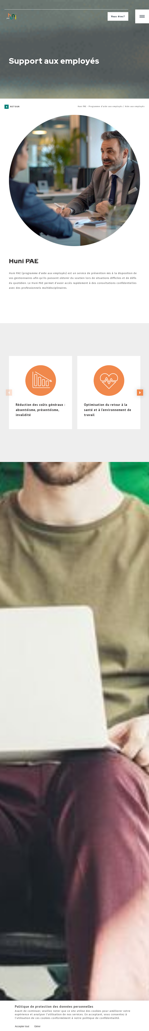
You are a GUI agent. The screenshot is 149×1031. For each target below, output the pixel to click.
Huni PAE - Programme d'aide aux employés (100, 106)
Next (140, 401)
